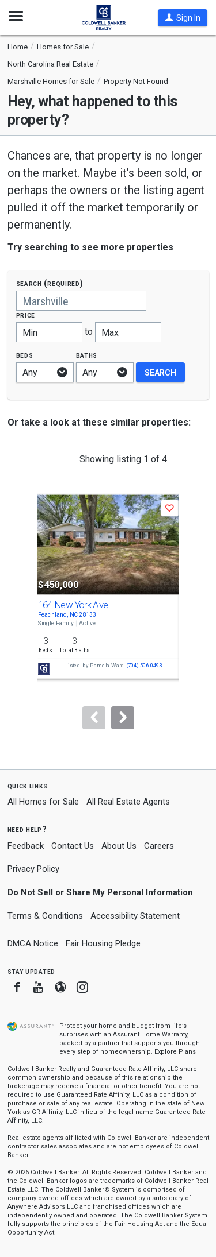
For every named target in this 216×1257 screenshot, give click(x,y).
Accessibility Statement (135, 916)
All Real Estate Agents (128, 801)
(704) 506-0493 (144, 666)
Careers (159, 846)
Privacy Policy (33, 869)
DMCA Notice (32, 943)
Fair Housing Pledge (103, 943)
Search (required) (50, 283)
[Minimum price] (49, 332)
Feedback (25, 846)
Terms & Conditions (45, 916)
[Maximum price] (128, 332)
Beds (24, 355)
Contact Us (72, 846)
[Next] (122, 717)
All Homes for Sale (43, 801)
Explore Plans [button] (175, 1051)
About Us (119, 846)
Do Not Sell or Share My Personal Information (100, 892)
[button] (182, 17)
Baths (87, 355)
